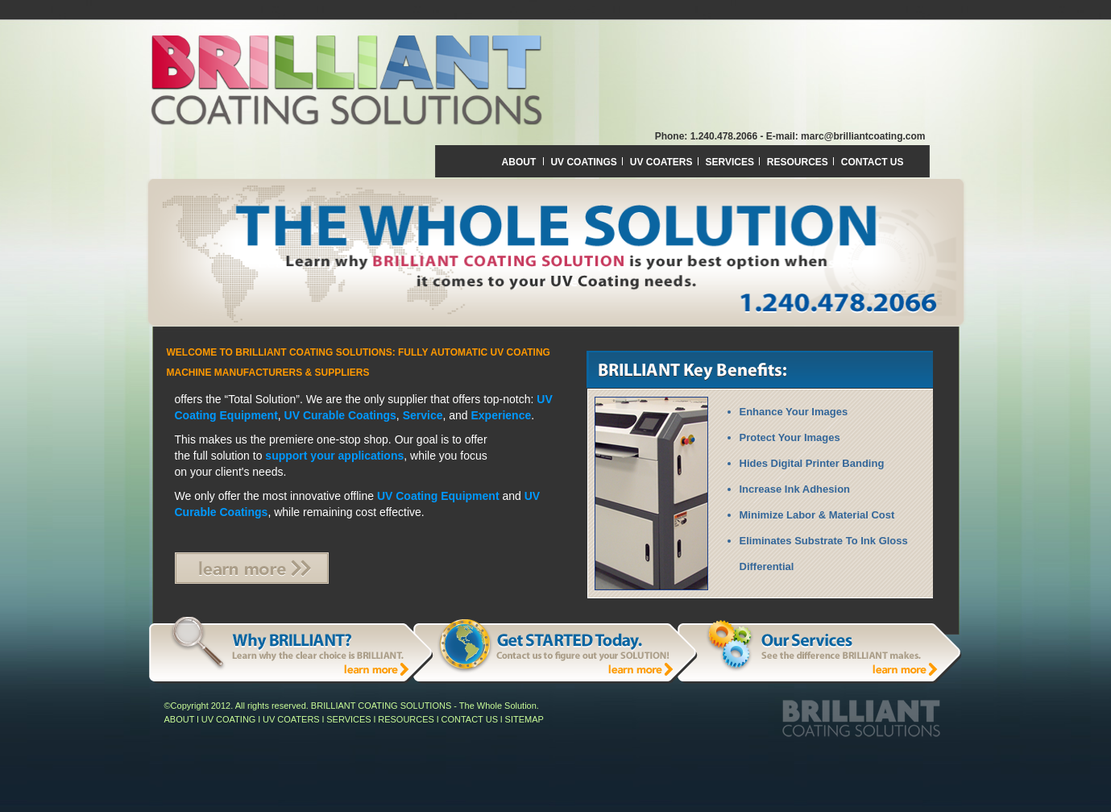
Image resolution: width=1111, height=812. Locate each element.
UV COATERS (662, 162)
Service (423, 415)
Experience (501, 415)
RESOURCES (799, 162)
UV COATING (228, 719)
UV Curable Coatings (340, 415)
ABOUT (519, 162)
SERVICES (731, 162)
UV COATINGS (585, 162)
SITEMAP (524, 719)
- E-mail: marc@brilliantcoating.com (842, 136)
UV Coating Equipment (438, 495)
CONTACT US (872, 162)
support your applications (334, 455)
